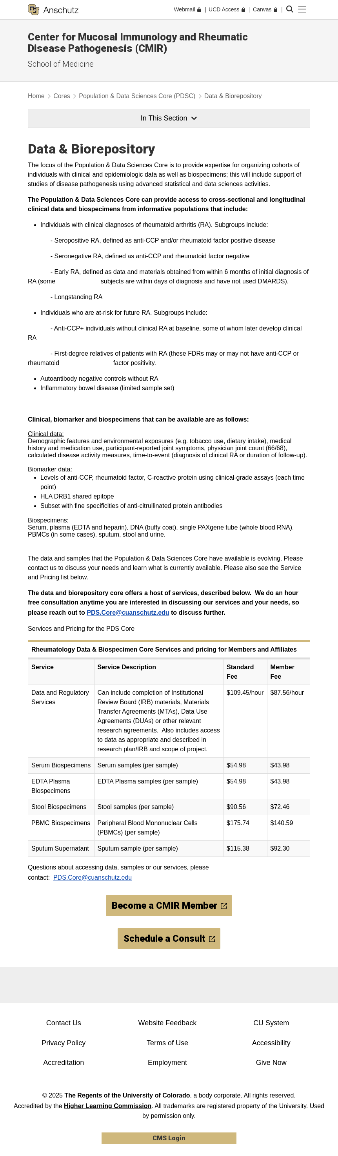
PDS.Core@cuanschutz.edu (128, 612)
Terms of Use (167, 1043)
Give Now (271, 1063)
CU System (271, 1023)
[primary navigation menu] (302, 9)
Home (36, 96)
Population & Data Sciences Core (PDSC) (137, 96)
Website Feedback (167, 1023)
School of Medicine (61, 64)
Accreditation (63, 1063)
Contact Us (63, 1023)
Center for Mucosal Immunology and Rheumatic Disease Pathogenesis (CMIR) (138, 42)
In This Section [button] (169, 118)
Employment (167, 1063)
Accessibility (271, 1043)
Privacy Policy (63, 1043)
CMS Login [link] (169, 1138)
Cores (61, 96)
